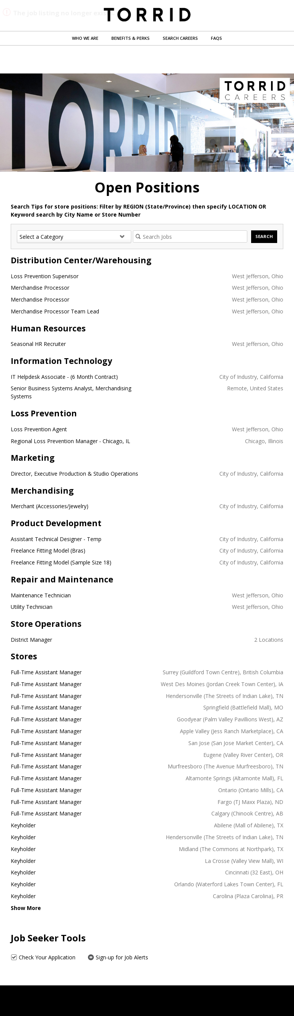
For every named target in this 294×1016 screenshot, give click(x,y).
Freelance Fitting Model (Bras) (48, 550)
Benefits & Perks (130, 38)
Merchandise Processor (40, 287)
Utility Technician (31, 606)
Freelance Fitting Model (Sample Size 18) (61, 562)
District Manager (31, 639)
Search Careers (180, 38)
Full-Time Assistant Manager (46, 672)
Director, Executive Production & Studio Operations (74, 473)
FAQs (216, 38)
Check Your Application (43, 957)
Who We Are (85, 38)
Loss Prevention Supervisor (44, 276)
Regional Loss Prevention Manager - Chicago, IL (70, 441)
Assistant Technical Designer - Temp (56, 539)
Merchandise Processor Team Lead (55, 311)
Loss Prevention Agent (39, 429)
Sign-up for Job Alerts (118, 957)
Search (264, 236)
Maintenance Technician (41, 595)
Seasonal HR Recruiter (38, 343)
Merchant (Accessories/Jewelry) (49, 506)
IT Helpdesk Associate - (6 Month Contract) (64, 376)
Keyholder (23, 825)
